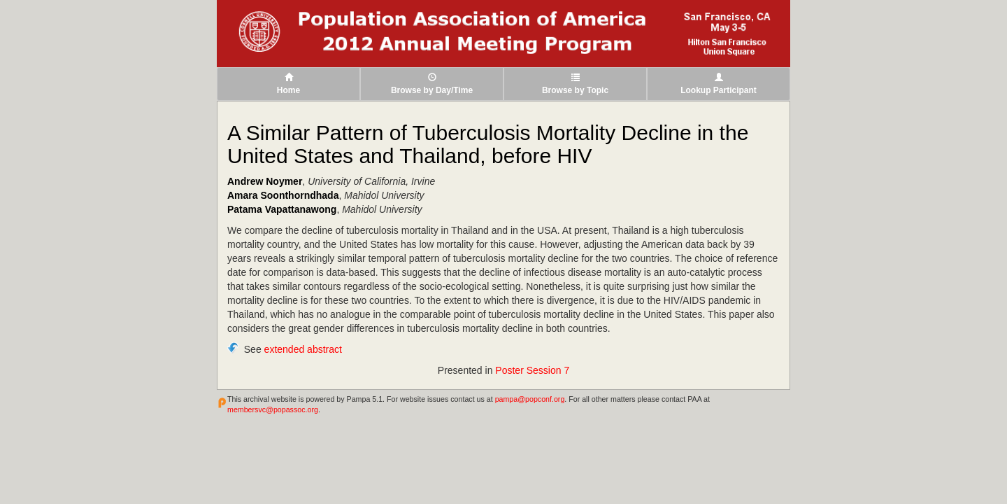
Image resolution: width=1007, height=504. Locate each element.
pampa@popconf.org (530, 399)
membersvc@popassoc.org (272, 409)
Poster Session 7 (532, 370)
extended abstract (303, 349)
